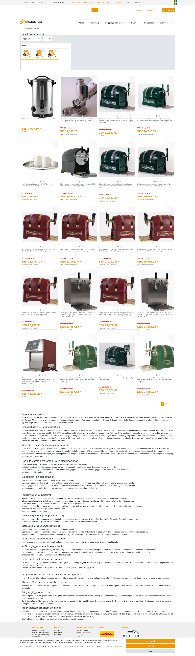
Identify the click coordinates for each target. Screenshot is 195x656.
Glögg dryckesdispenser (115, 22)
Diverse (134, 22)
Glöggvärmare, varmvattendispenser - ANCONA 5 (39, 119)
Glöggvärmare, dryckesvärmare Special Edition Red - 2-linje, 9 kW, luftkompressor (116, 250)
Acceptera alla (150, 641)
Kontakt (113, 2)
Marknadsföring (57, 646)
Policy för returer (83, 630)
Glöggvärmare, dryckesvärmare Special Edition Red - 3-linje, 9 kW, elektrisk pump (154, 250)
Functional (99, 646)
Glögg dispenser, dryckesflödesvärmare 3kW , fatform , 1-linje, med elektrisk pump (154, 184)
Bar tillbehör (165, 22)
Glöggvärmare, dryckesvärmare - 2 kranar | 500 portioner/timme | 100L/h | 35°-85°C (77, 184)
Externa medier (74, 646)
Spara (150, 651)
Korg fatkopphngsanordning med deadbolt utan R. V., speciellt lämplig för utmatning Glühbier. (77, 119)
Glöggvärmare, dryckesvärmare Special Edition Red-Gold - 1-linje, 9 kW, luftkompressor (39, 250)
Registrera (58, 632)
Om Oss (80, 634)
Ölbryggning (149, 22)
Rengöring (94, 22)
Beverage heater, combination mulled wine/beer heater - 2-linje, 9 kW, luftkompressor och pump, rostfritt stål (154, 314)
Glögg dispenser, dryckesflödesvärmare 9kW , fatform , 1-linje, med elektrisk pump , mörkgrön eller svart (116, 120)
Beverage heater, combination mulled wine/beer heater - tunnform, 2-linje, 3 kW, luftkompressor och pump (77, 379)
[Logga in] (137, 10)
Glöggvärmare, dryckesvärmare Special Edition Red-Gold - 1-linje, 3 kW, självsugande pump (116, 313)
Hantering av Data (83, 632)
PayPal (87, 646)
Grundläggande (29, 646)
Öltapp (81, 22)
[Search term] (57, 9)
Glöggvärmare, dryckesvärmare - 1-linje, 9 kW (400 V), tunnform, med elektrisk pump (77, 250)
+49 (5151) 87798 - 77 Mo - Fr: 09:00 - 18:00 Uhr (88, 2)
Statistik (43, 646)
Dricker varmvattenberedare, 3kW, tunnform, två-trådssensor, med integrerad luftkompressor (154, 119)
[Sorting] (31, 38)
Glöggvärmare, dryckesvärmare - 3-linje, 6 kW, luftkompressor (116, 378)
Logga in (57, 630)
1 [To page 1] (162, 403)
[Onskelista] (158, 10)
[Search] (95, 9)
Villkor (79, 636)
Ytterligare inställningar (113, 646)
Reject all (150, 646)
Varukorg (57, 634)
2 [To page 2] (166, 403)
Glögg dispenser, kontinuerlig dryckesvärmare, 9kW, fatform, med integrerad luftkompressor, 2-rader (116, 185)
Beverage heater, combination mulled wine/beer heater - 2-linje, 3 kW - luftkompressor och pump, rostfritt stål (77, 314)
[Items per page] (47, 38)
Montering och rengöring (40, 634)
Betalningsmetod (38, 630)
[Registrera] (149, 10)
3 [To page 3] (170, 403)
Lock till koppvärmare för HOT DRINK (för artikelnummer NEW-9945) (37, 184)
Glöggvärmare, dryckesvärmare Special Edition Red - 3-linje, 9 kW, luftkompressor (39, 313)
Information (36, 636)
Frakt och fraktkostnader (40, 632)
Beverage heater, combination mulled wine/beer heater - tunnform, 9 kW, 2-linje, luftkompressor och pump (154, 379)
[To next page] (173, 403)
